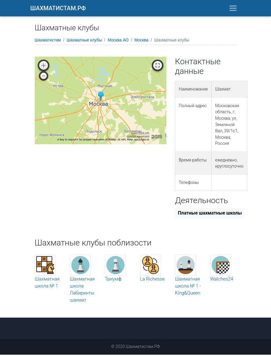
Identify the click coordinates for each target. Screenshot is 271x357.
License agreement (138, 138)
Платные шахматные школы (210, 215)
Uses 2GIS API (140, 135)
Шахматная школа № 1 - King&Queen (188, 281)
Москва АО (118, 42)
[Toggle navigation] (233, 9)
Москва (141, 42)
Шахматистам (48, 42)
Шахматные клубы (84, 42)
